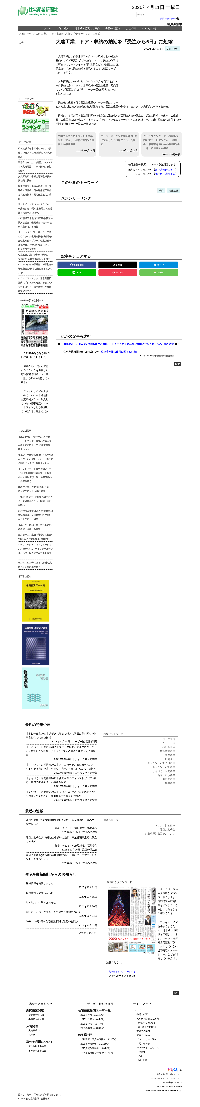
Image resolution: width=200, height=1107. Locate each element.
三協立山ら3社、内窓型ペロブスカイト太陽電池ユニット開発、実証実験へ (35, 166)
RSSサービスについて (148, 1047)
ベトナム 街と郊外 (163, 825)
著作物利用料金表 (37, 1046)
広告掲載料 (34, 1030)
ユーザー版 (78, 741)
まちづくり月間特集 (86, 759)
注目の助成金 (89, 832)
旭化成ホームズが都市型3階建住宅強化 (85, 344)
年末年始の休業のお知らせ (41, 902)
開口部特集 (168, 779)
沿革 (140, 1056)
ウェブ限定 (168, 739)
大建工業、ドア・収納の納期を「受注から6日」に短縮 (68, 33)
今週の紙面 (63, 28)
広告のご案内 (143, 1035)
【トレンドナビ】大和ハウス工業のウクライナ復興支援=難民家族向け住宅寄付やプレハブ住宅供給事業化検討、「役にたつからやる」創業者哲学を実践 (35, 240)
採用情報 (142, 1060)
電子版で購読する (165, 173)
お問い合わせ (148, 28)
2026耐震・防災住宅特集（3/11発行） (99, 1039)
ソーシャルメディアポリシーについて (165, 1078)
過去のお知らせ (87, 933)
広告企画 (170, 759)
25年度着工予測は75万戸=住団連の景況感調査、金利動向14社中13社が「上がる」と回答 (35, 222)
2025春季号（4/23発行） (92, 1028)
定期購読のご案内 (165, 169)
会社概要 (131, 28)
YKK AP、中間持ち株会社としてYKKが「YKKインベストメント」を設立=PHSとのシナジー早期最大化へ (35, 459)
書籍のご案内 (112, 28)
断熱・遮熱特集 (166, 775)
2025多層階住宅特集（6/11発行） (97, 1052)
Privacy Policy (152, 1090)
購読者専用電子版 (170, 18)
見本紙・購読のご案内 (87, 28)
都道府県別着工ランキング (160, 833)
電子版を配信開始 (147, 1027)
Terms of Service (169, 1090)
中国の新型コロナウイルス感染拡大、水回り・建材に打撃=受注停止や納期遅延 (76, 140)
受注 (161, 190)
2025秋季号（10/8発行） (92, 1019)
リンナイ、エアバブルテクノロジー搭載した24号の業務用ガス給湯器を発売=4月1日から (35, 208)
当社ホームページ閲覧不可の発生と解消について (53, 912)
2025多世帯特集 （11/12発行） (96, 1044)
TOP (177, 364)
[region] (150, 76)
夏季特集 (170, 755)
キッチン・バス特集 (163, 767)
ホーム (47, 28)
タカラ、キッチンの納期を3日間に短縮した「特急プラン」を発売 (119, 140)
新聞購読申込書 (36, 1015)
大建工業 (173, 190)
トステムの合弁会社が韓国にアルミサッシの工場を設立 (143, 344)
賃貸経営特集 (167, 751)
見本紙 (31, 1035)
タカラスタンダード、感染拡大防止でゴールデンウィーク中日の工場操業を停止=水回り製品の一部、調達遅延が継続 (161, 142)
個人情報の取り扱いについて (169, 1074)
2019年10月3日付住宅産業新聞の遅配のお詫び (52, 921)
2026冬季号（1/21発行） (92, 1015)
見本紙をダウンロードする (122, 971)
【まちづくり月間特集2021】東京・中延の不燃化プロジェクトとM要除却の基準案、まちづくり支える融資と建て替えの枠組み (61, 751)
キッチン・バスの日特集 (161, 763)
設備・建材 (26, 33)
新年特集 (170, 783)
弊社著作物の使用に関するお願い (119, 351)
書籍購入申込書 (36, 1019)
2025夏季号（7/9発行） (92, 1024)
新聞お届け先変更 (147, 1023)
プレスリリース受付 (147, 1039)
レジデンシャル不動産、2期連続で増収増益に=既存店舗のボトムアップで (35, 268)
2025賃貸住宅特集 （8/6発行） (95, 1048)
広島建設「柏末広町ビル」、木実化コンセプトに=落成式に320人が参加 (35, 152)
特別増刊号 (91, 741)
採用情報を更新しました (39, 883)
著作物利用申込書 (37, 1050)
